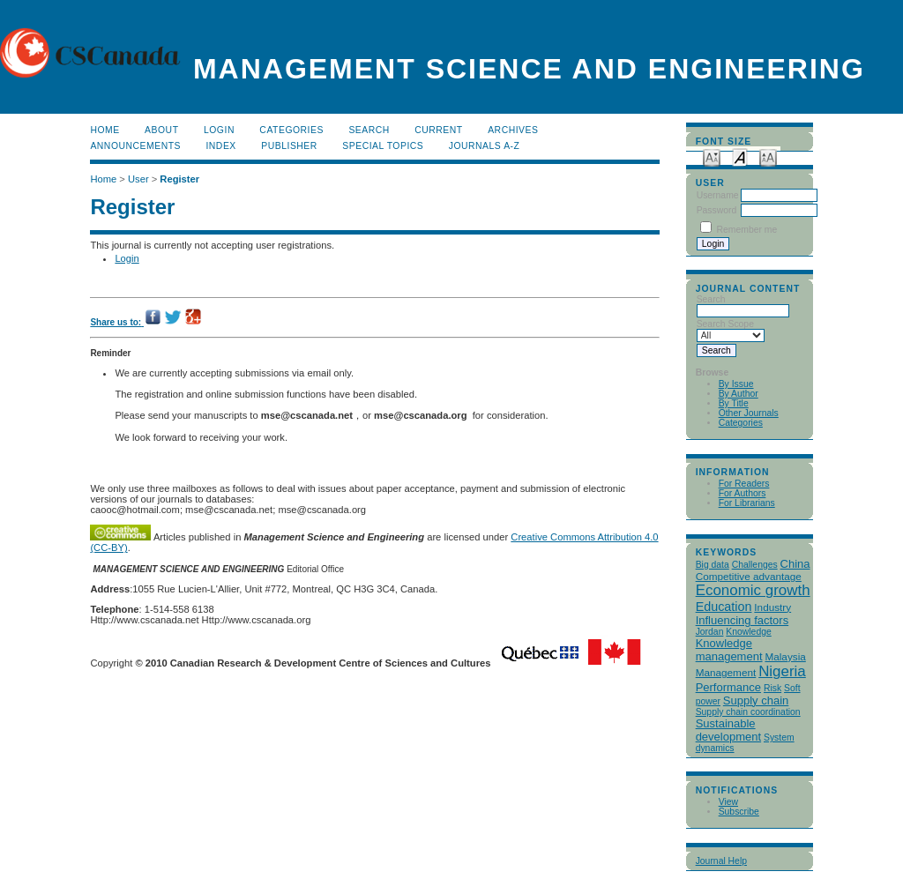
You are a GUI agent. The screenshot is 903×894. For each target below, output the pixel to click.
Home (104, 130)
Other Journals (749, 413)
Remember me (747, 230)
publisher (289, 146)
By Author (738, 394)
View (728, 802)
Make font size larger (768, 156)
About (161, 130)
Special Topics (382, 146)
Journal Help (721, 861)
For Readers (744, 483)
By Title (734, 403)
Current (438, 130)
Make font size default (740, 156)
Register (179, 179)
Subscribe (739, 811)
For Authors (742, 493)
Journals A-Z (484, 146)
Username (718, 195)
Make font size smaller (711, 156)
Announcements (135, 146)
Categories (741, 423)
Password (717, 210)
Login (219, 130)
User (138, 179)
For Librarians (747, 503)
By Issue (736, 384)
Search (368, 130)
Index (220, 146)
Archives (513, 130)
